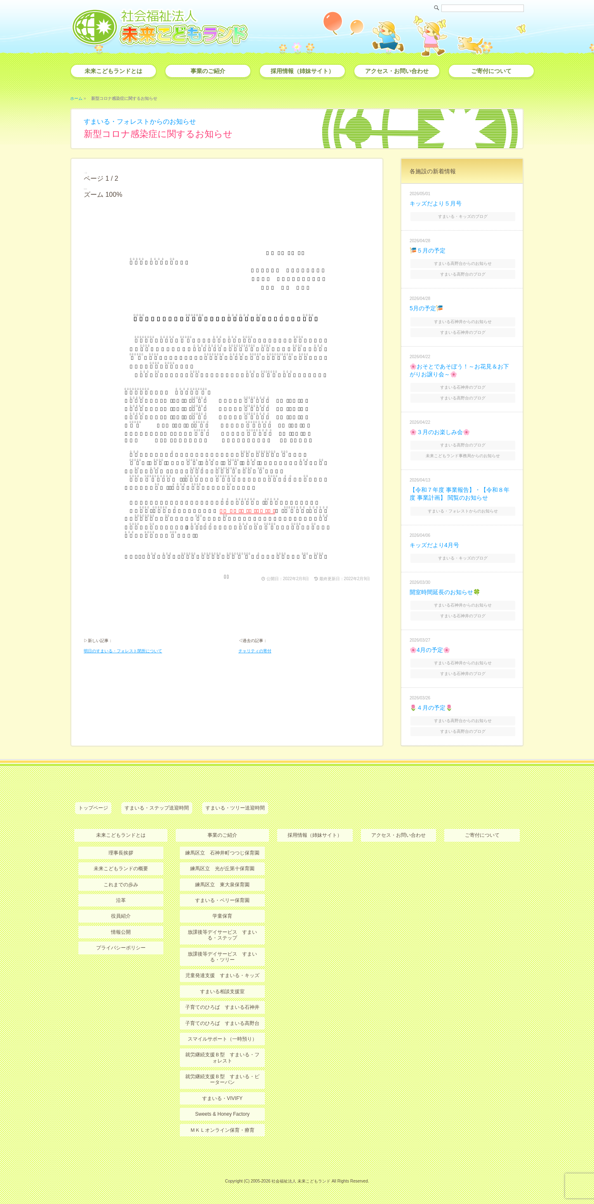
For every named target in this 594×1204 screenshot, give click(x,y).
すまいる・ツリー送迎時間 (235, 808)
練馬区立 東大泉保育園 (222, 885)
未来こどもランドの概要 (121, 868)
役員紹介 (121, 916)
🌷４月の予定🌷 (431, 707)
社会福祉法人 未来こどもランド (300, 1181)
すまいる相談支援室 (222, 991)
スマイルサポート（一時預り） (222, 1039)
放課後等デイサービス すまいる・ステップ (222, 935)
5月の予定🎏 (426, 308)
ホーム (76, 98)
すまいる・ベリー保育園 (222, 900)
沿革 (121, 900)
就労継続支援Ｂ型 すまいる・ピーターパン (222, 1079)
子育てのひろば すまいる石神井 (222, 1007)
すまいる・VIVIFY (222, 1098)
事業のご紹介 (208, 71)
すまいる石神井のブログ (463, 332)
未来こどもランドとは (113, 71)
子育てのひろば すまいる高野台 (222, 1023)
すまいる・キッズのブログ (463, 216)
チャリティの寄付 (254, 651)
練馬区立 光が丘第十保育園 (222, 868)
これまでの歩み (121, 885)
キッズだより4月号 (434, 545)
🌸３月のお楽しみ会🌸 (440, 432)
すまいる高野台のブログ (463, 274)
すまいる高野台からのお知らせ (463, 263)
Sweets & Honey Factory (222, 1114)
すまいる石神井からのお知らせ (463, 321)
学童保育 (222, 916)
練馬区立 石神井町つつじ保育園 (222, 853)
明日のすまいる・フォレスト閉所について (123, 651)
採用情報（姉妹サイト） (302, 71)
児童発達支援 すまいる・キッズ (222, 975)
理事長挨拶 (120, 853)
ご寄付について (491, 71)
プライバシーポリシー (121, 948)
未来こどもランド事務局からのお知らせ (463, 455)
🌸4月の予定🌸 (430, 650)
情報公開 (121, 932)
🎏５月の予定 (428, 250)
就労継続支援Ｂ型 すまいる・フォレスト (222, 1057)
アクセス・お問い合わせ (397, 71)
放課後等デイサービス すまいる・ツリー (222, 957)
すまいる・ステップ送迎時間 (157, 808)
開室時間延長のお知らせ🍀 (445, 592)
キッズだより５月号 (436, 203)
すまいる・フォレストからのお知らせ (140, 121)
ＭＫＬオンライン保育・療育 (222, 1130)
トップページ (93, 808)
